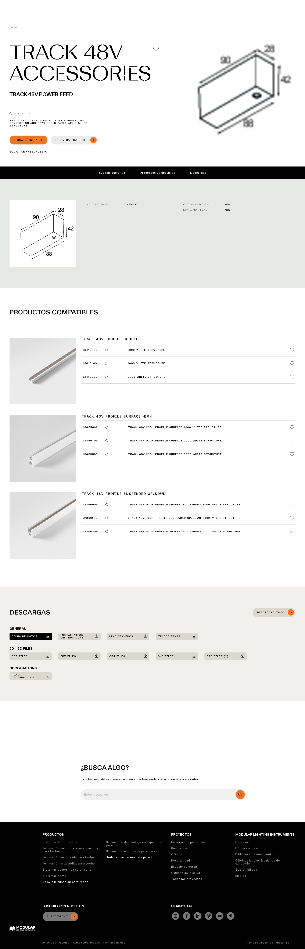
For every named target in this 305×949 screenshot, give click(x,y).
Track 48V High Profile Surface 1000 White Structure (174, 427)
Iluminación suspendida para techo (69, 863)
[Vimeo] (208, 916)
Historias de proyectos (188, 842)
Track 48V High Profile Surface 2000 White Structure (175, 441)
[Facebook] (186, 916)
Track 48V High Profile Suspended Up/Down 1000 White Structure (184, 505)
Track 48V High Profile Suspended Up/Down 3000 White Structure (184, 531)
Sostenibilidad (181, 3)
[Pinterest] (230, 916)
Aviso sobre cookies (86, 942)
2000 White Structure (146, 363)
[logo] (12, 11)
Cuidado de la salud (185, 873)
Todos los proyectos (186, 879)
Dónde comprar (247, 848)
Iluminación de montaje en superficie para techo (70, 849)
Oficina (176, 854)
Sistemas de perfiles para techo (67, 869)
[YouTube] (219, 916)
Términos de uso (114, 942)
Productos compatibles (157, 173)
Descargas (198, 173)
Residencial (180, 848)
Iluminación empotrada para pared (131, 851)
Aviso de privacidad (56, 942)
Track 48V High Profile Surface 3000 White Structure (175, 454)
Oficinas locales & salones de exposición (257, 862)
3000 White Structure (147, 377)
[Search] (281, 11)
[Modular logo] (22, 930)
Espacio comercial (185, 867)
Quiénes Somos (226, 3)
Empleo (240, 876)
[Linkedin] (197, 916)
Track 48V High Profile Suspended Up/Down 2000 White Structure (184, 518)
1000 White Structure (146, 350)
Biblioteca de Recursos (148, 3)
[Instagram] (175, 916)
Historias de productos (60, 842)
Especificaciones (112, 173)
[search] (240, 794)
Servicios (242, 842)
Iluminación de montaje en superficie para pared (134, 843)
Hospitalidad (180, 860)
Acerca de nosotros (260, 942)
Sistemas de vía (55, 876)
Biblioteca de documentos (255, 854)
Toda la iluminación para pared (129, 857)
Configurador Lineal (112, 3)
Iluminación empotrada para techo (68, 857)
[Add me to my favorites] (156, 49)
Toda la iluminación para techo (66, 882)
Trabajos (203, 3)
